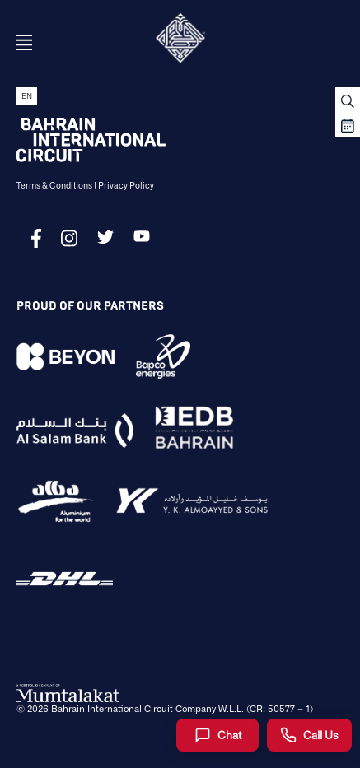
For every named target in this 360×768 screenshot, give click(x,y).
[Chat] (217, 735)
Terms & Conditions (54, 185)
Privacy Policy (126, 185)
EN (26, 95)
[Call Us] (309, 735)
